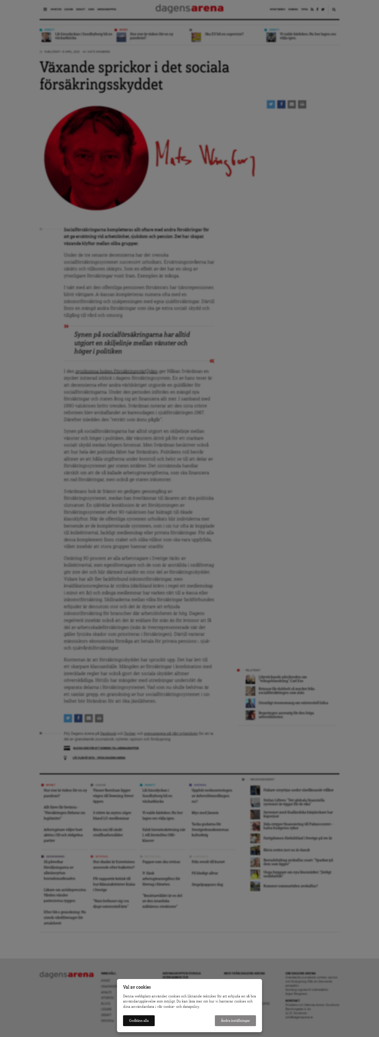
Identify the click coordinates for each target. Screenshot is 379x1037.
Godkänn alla (139, 1021)
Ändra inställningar (235, 1021)
